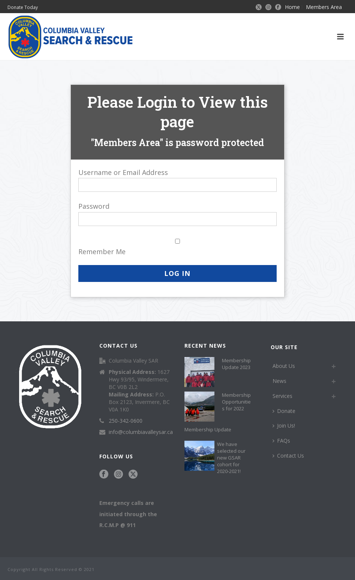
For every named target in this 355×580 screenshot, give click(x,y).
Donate (284, 410)
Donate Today (22, 7)
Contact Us (288, 455)
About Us (284, 365)
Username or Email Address (123, 172)
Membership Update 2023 (236, 364)
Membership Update (207, 429)
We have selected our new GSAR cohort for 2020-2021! (231, 458)
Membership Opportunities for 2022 (236, 402)
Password (93, 206)
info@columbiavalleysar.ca (141, 432)
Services (282, 395)
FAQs (281, 440)
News (279, 380)
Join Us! (284, 425)
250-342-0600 (125, 420)
